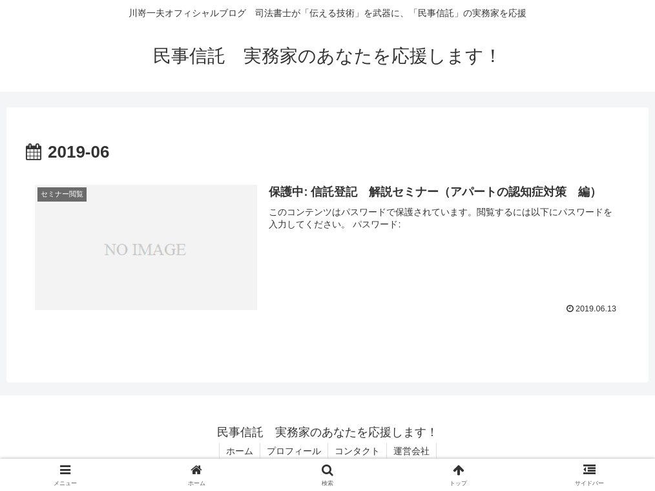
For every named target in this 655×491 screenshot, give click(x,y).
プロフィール (294, 451)
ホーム (239, 451)
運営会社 (411, 451)
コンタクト (357, 451)
